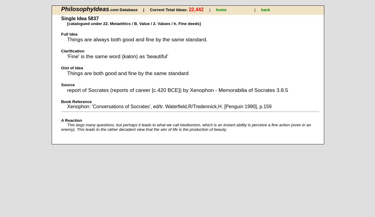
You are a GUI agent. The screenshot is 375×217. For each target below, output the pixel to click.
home (221, 10)
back (265, 10)
